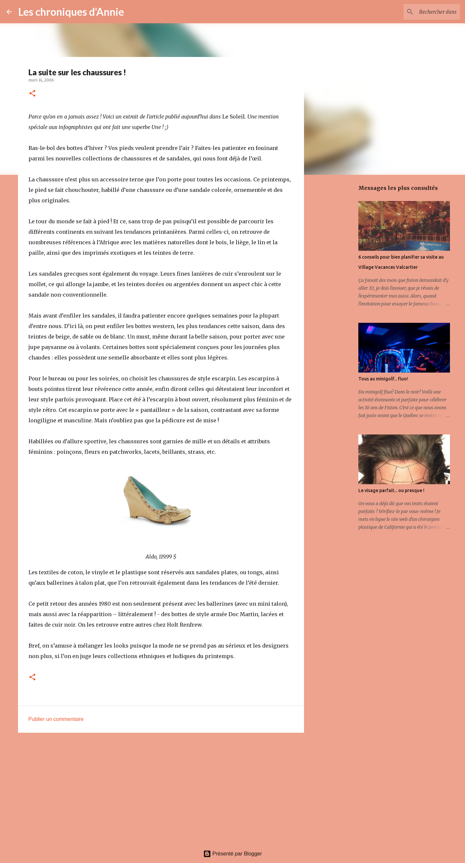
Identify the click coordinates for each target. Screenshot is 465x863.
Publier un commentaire (56, 719)
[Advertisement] (161, 788)
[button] (32, 93)
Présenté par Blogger (232, 853)
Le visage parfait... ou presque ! (391, 490)
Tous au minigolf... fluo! (383, 378)
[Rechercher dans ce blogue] (425, 12)
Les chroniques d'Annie (71, 11)
